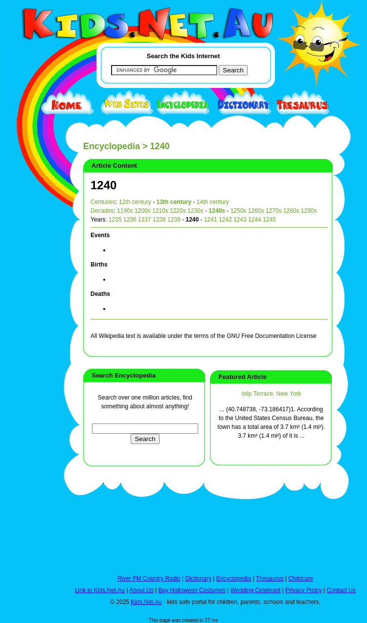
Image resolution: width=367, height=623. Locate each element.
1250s (238, 210)
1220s (178, 210)
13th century (174, 202)
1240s (217, 210)
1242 (225, 219)
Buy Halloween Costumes (191, 590)
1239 (174, 219)
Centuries (103, 202)
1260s (256, 210)
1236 (130, 219)
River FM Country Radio (149, 578)
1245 (269, 219)
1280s (291, 210)
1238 (159, 219)
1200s (143, 210)
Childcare (300, 578)
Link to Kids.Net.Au (100, 590)
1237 (144, 219)
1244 (254, 219)
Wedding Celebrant (255, 590)
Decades (102, 210)
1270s (274, 210)
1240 (103, 185)
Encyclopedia (111, 146)
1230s (195, 210)
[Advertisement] (29, 358)
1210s (160, 210)
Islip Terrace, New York (271, 393)
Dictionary (198, 578)
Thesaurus (270, 578)
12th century (135, 202)
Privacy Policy (303, 590)
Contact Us (340, 590)
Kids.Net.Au (146, 602)
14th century (213, 202)
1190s (125, 210)
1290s (309, 210)
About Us (141, 590)
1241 (210, 219)
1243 (240, 219)
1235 (115, 219)
